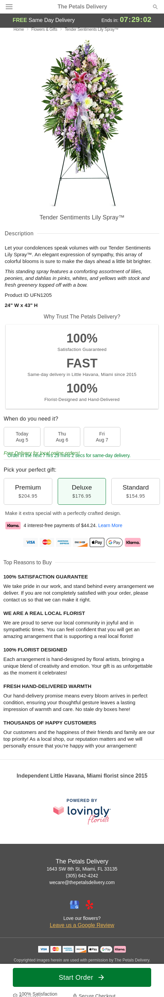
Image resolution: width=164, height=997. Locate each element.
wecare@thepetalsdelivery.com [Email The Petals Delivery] (82, 882)
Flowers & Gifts (44, 29)
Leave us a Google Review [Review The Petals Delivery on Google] (82, 925)
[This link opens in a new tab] (82, 811)
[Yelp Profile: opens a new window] (89, 904)
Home (18, 29)
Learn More (110, 525)
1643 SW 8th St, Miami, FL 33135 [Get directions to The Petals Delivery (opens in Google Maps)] (82, 869)
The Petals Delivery (82, 6)
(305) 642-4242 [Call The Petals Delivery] (82, 875)
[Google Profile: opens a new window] (74, 904)
